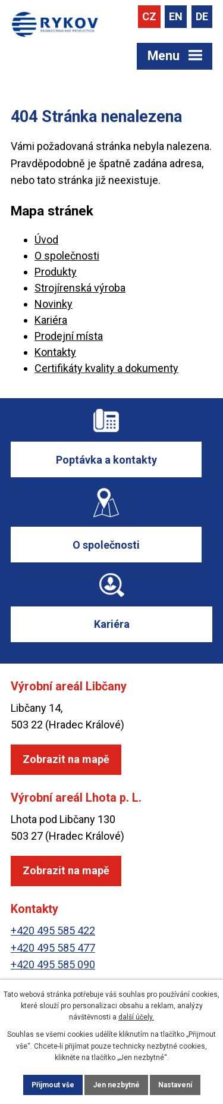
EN (176, 16)
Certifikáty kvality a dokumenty (106, 368)
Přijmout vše (53, 1085)
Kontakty (55, 352)
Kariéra (50, 320)
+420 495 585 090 (53, 964)
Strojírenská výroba (79, 288)
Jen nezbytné (116, 1085)
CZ (149, 16)
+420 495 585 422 (53, 930)
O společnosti (66, 255)
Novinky (53, 304)
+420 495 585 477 (53, 948)
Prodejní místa (68, 336)
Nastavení (175, 1085)
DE (202, 16)
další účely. (136, 1017)
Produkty (55, 271)
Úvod (46, 239)
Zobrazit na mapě (66, 759)
